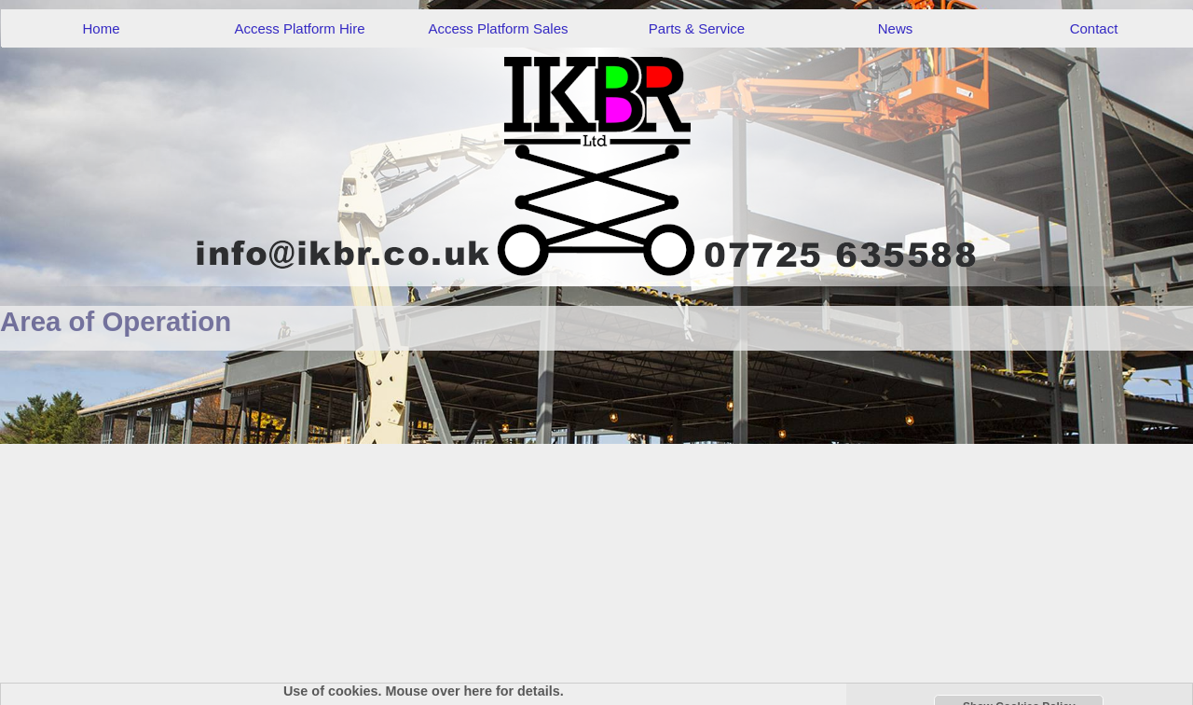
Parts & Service (697, 28)
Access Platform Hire (299, 28)
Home (100, 28)
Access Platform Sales (498, 28)
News (895, 28)
